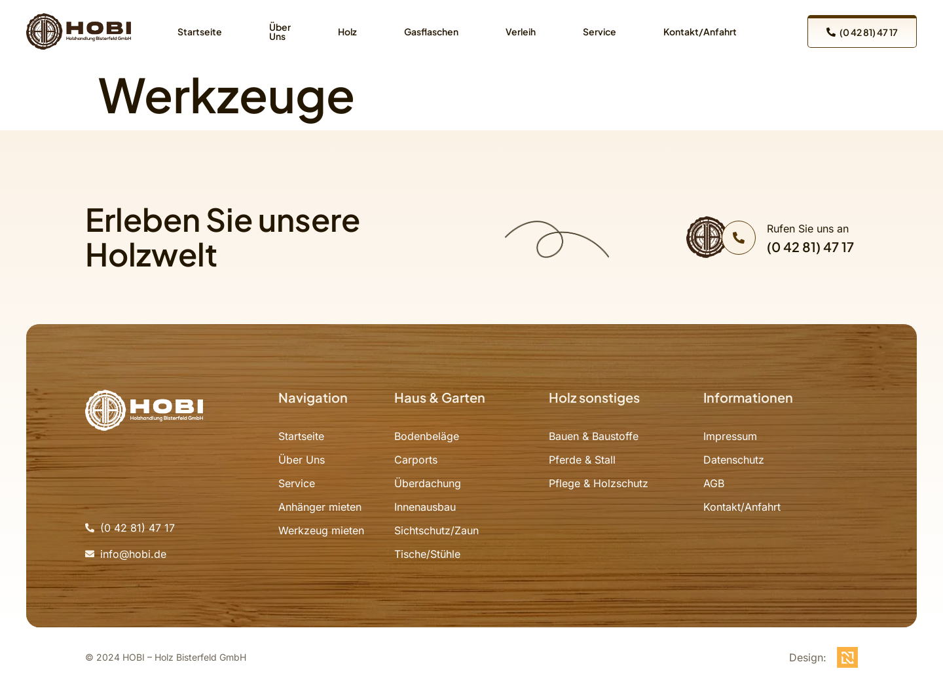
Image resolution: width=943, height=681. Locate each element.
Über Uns (280, 31)
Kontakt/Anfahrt (700, 31)
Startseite (199, 31)
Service (599, 31)
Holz (347, 31)
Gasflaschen (431, 31)
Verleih (521, 31)
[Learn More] (788, 238)
